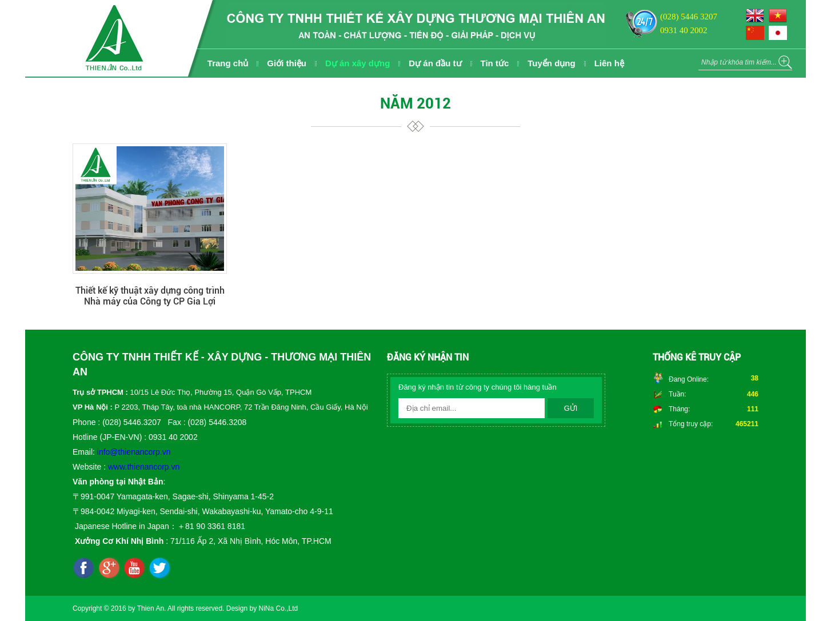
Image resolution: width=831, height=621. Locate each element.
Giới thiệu (286, 63)
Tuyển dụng (551, 63)
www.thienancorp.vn (143, 466)
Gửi (571, 408)
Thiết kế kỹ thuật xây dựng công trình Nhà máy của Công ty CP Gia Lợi (150, 296)
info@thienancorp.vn (134, 451)
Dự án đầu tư (435, 63)
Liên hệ (609, 63)
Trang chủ (228, 63)
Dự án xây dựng (357, 63)
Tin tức (495, 63)
